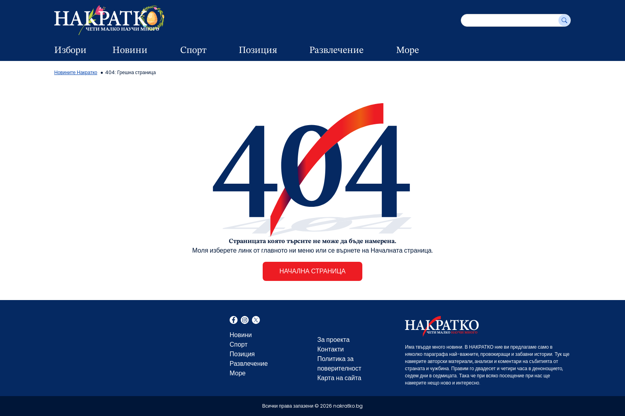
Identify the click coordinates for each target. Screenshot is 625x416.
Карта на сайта (339, 378)
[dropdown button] (162, 50)
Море (407, 50)
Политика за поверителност (339, 363)
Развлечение (336, 50)
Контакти (330, 349)
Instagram (245, 321)
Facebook (234, 321)
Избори (70, 50)
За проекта (333, 339)
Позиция (258, 50)
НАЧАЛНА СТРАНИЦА (312, 271)
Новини (129, 50)
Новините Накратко (75, 72)
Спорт (193, 50)
